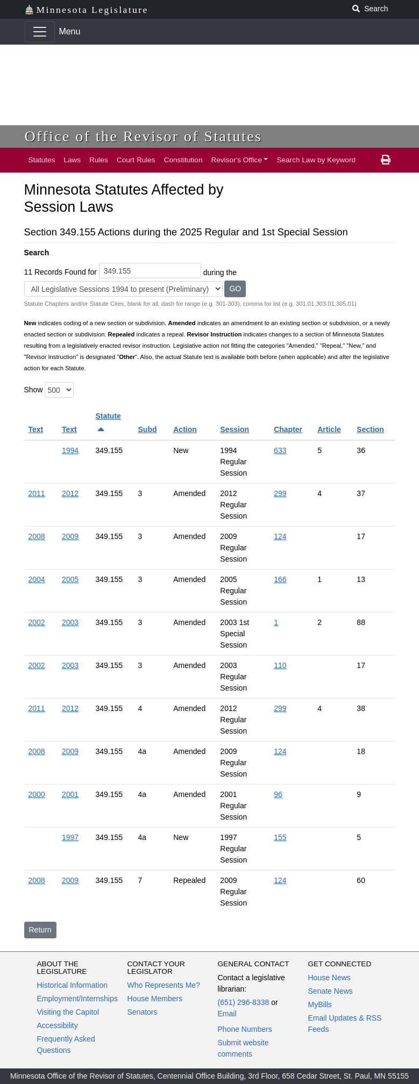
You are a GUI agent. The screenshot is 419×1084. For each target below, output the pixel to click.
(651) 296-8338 (243, 1002)
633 (280, 450)
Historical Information (72, 985)
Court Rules (136, 160)
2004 (37, 579)
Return (40, 929)
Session (234, 429)
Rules (98, 160)
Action (185, 429)
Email (227, 1013)
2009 (70, 536)
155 (280, 837)
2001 (70, 794)
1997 (70, 837)
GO (235, 288)
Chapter (288, 429)
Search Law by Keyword (316, 160)
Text (36, 429)
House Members (155, 998)
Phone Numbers (245, 1029)
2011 (37, 493)
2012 (70, 493)
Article (329, 429)
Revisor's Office (236, 160)
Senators (142, 1012)
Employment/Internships (77, 998)
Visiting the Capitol (68, 1012)
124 (280, 536)
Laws (72, 160)
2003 (70, 622)
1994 (70, 450)
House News (329, 977)
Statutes (42, 160)
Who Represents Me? (163, 985)
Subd (147, 429)
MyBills (320, 1004)
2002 (37, 622)
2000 (37, 794)
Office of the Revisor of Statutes (143, 136)
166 (280, 579)
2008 (37, 536)
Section (370, 429)
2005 (70, 579)
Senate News (330, 991)
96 (278, 794)
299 (280, 493)
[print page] (386, 160)
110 (280, 665)
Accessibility (57, 1025)
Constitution (183, 160)
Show (33, 389)
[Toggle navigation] (40, 31)
